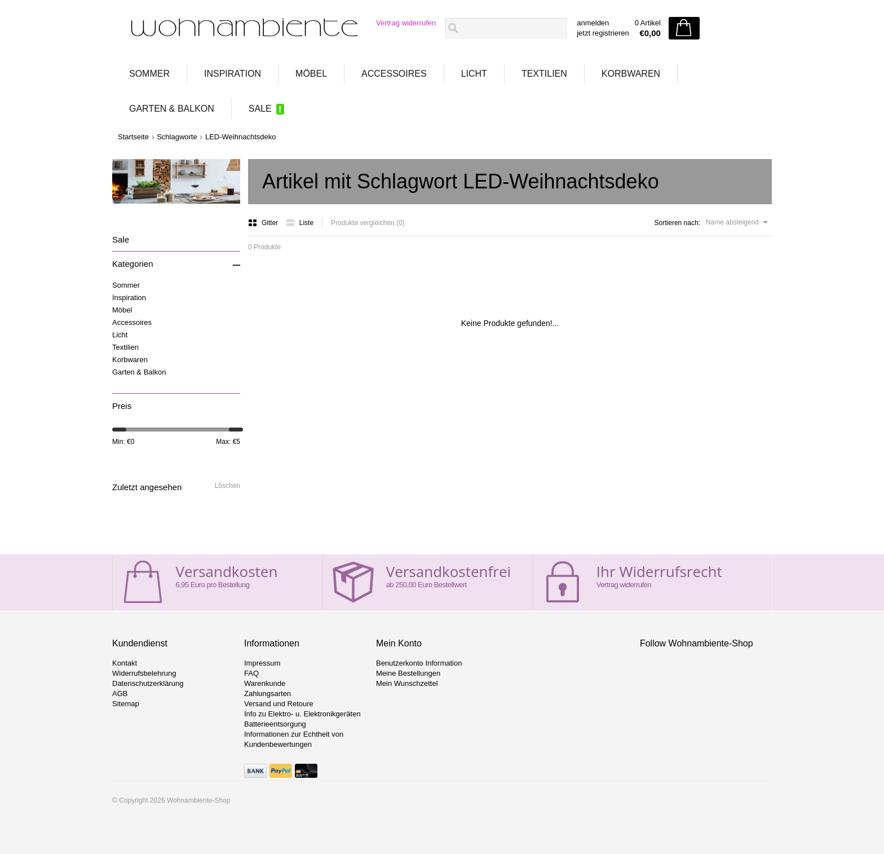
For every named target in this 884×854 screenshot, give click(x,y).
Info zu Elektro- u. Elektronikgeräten (302, 714)
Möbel (311, 73)
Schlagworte (177, 137)
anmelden (593, 23)
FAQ (251, 673)
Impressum (262, 663)
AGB (119, 693)
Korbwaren (631, 73)
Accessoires (394, 73)
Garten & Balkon (171, 108)
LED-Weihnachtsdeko (240, 137)
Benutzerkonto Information (419, 663)
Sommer (149, 73)
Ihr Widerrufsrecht (659, 571)
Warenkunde (264, 683)
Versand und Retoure (278, 703)
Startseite (133, 137)
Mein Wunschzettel (407, 683)
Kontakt (124, 663)
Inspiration (232, 73)
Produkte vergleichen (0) (368, 223)
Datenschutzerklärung (147, 683)
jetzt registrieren (603, 33)
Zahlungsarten (267, 693)
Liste (299, 223)
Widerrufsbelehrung (144, 673)
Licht (474, 73)
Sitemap (125, 703)
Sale (260, 108)
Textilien (544, 73)
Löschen (227, 486)
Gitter (264, 223)
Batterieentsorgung (275, 724)
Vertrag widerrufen (406, 23)
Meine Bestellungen (408, 673)
